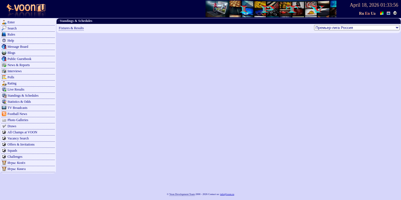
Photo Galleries (18, 120)
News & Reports (19, 65)
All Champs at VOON (22, 132)
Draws (12, 126)
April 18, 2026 (364, 5)
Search (12, 28)
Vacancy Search (18, 138)
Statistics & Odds (19, 102)
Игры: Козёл (16, 163)
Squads (12, 150)
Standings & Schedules (23, 96)
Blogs (11, 53)
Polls (11, 77)
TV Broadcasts (17, 108)
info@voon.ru (227, 194)
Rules (11, 34)
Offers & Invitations (21, 144)
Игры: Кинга (17, 169)
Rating (12, 83)
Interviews (15, 71)
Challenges (15, 157)
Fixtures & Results (71, 28)
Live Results (16, 89)
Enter (11, 22)
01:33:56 (389, 5)
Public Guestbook (19, 59)
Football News (17, 114)
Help (11, 40)
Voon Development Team (182, 194)
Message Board (18, 47)
